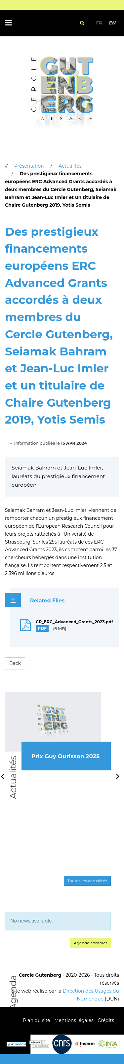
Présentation (29, 166)
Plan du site (36, 1020)
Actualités (13, 777)
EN (112, 23)
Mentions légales (74, 1020)
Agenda (13, 992)
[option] (58, 738)
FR (99, 23)
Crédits (106, 1020)
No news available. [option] (31, 921)
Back (15, 663)
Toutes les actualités (87, 880)
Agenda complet (90, 942)
